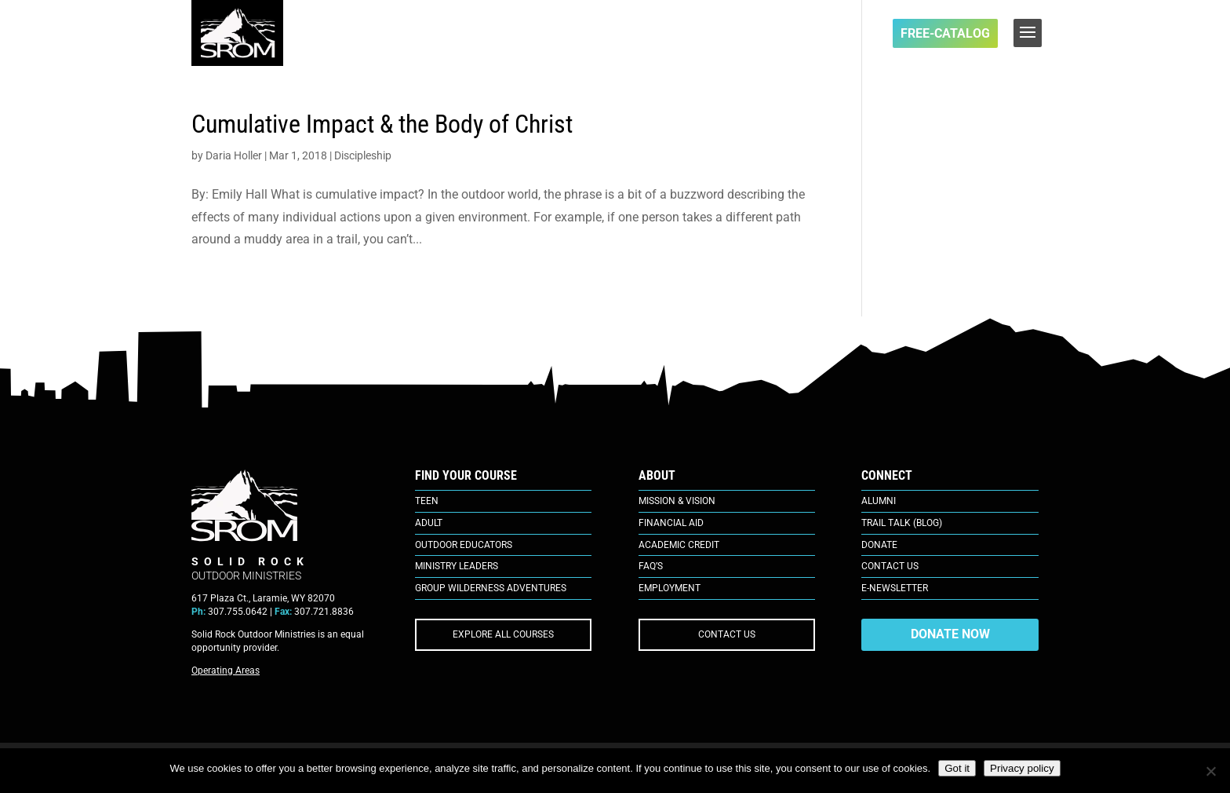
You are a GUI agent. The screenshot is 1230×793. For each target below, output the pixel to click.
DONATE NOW (950, 634)
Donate (879, 544)
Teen (427, 500)
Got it (957, 768)
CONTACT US (726, 634)
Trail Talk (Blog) (901, 522)
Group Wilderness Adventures (490, 588)
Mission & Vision (677, 500)
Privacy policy (1022, 768)
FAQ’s (651, 566)
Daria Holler (234, 155)
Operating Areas (225, 670)
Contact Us (890, 566)
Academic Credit (679, 544)
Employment (670, 588)
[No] (1210, 771)
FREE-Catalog (945, 33)
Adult (428, 522)
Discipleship (362, 155)
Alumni (878, 500)
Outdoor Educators (463, 544)
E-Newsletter (894, 588)
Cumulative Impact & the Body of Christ (382, 124)
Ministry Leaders (456, 566)
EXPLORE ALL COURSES (503, 634)
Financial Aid (671, 522)
